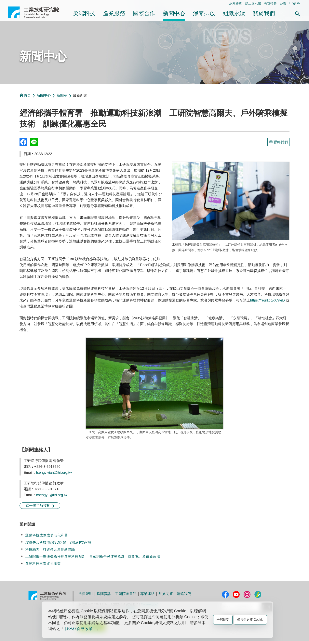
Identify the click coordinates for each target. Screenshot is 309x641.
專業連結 (147, 594)
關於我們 (264, 13)
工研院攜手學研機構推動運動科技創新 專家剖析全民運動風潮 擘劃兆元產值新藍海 (92, 557)
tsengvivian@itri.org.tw (54, 473)
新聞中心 (174, 13)
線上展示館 (253, 3)
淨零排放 (204, 13)
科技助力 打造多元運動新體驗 (50, 549)
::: (9, 3)
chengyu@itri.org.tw (51, 495)
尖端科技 (84, 13)
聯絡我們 (281, 142)
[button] (297, 13)
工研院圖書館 (125, 594)
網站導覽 (235, 3)
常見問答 (166, 594)
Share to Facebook (23, 142)
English (294, 3)
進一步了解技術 (38, 506)
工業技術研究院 (36, 12)
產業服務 (114, 13)
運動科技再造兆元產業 (43, 564)
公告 (283, 3)
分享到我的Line (34, 142)
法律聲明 (85, 594)
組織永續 (234, 13)
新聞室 (62, 95)
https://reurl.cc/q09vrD (268, 300)
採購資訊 (104, 594)
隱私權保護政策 (79, 628)
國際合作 (144, 13)
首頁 (25, 95)
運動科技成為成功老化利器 (46, 535)
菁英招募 (270, 3)
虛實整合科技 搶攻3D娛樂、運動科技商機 (58, 542)
